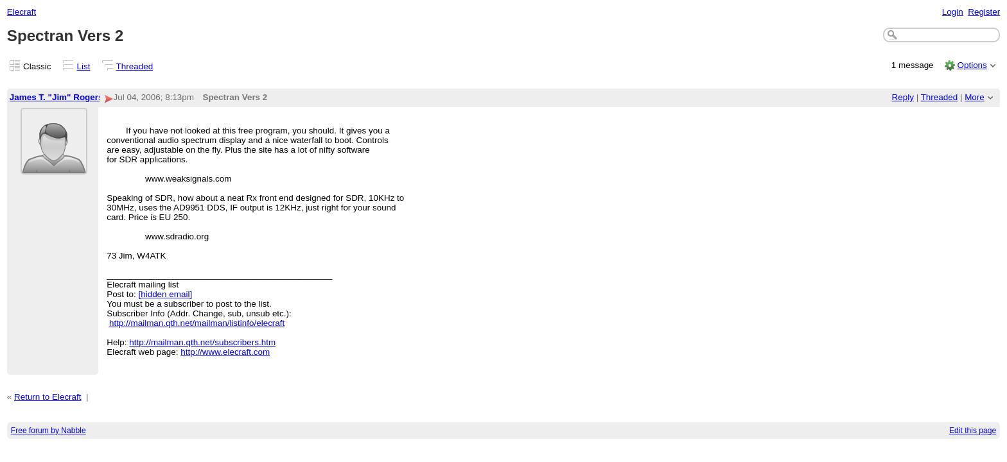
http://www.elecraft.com (225, 352)
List (84, 66)
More (975, 97)
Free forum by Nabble (48, 430)
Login (952, 12)
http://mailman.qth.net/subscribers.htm (202, 342)
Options (971, 65)
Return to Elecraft (48, 397)
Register (984, 12)
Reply (903, 97)
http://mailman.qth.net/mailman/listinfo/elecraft (197, 323)
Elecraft (22, 12)
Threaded (134, 66)
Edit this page (972, 430)
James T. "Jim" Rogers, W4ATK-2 (78, 97)
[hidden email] (165, 294)
